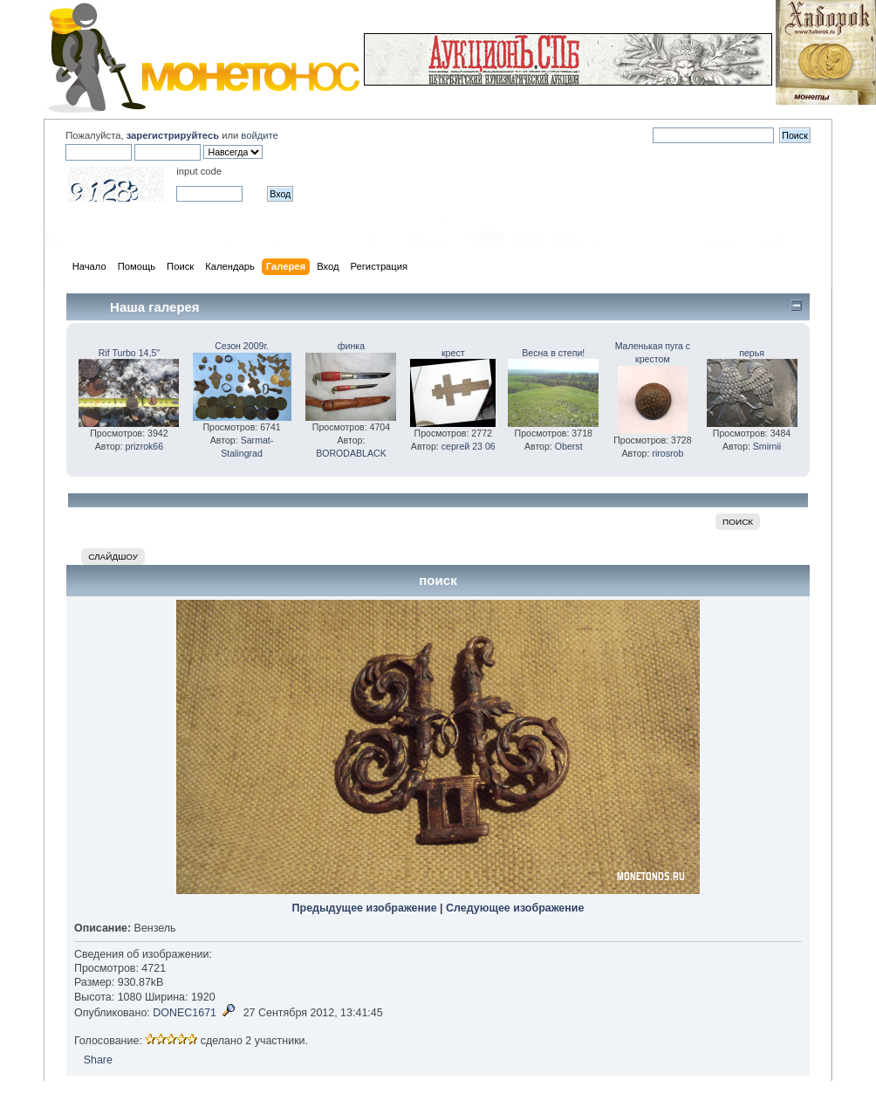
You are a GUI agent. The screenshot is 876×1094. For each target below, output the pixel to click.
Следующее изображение (515, 908)
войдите (259, 135)
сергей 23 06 (468, 446)
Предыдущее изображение (364, 908)
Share (98, 1060)
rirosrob (667, 453)
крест (453, 352)
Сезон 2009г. (242, 346)
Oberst (569, 446)
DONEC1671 (184, 1013)
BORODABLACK (351, 453)
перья (751, 352)
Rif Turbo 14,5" (129, 352)
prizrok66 (145, 446)
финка (351, 346)
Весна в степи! (553, 352)
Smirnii (767, 446)
